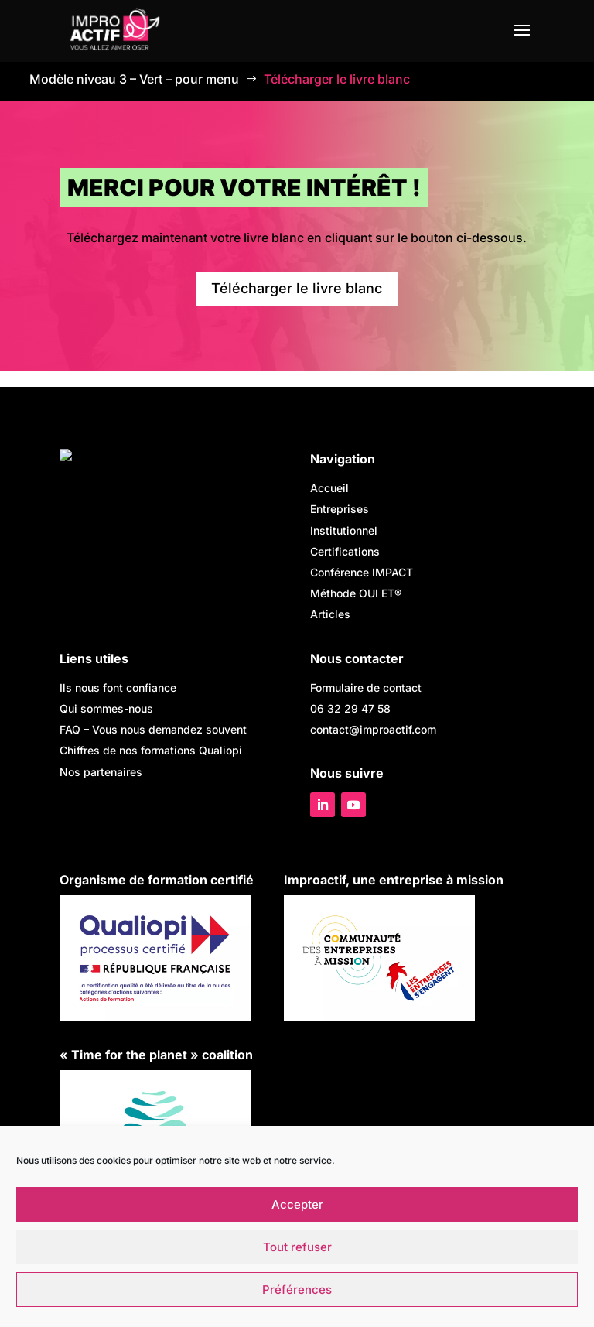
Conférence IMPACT (361, 572)
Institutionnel (343, 530)
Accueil (329, 487)
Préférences (297, 1289)
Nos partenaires (101, 771)
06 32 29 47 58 (350, 708)
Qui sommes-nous (106, 708)
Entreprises (339, 508)
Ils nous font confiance (118, 687)
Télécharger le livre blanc (296, 288)
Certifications (345, 551)
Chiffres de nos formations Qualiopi (151, 750)
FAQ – (153, 729)
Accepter (297, 1204)
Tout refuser (297, 1247)
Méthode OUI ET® (355, 593)
